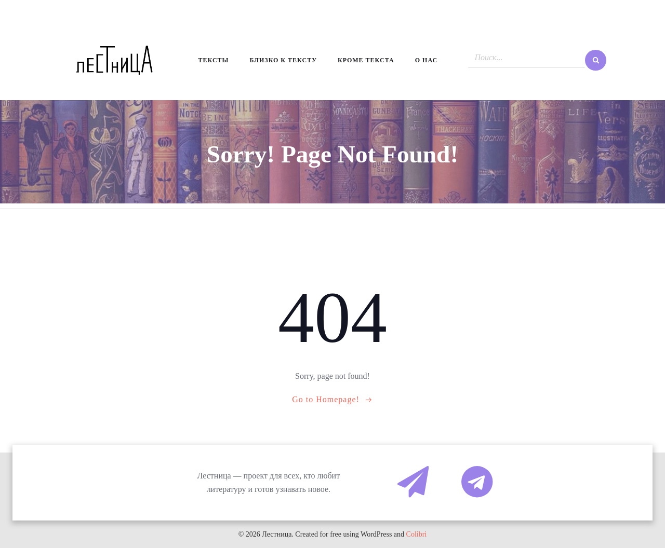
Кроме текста (366, 60)
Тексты (213, 60)
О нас (426, 60)
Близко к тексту (283, 60)
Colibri (416, 534)
